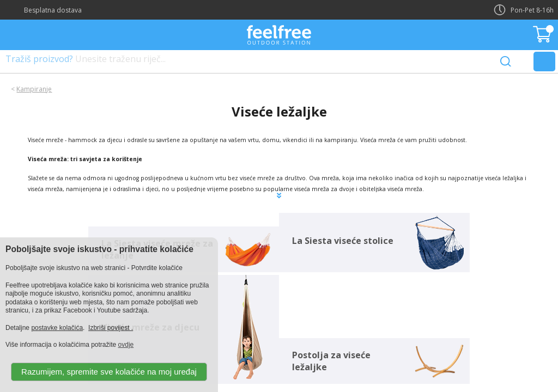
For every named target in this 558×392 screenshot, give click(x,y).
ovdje (126, 344)
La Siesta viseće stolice (342, 241)
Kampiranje (34, 89)
